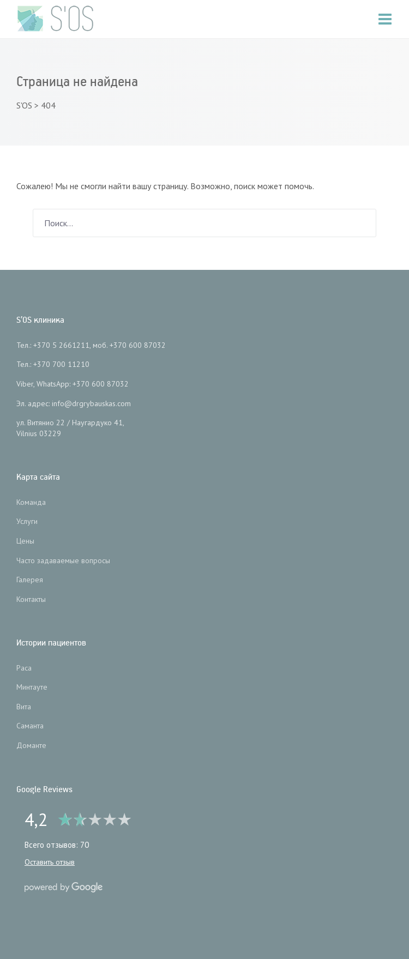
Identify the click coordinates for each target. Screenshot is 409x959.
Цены (25, 541)
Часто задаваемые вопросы (63, 560)
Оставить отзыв (50, 862)
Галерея (29, 579)
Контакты (31, 599)
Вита (23, 706)
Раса (24, 668)
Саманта (30, 726)
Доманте (31, 745)
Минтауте (31, 687)
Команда (31, 502)
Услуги (27, 521)
